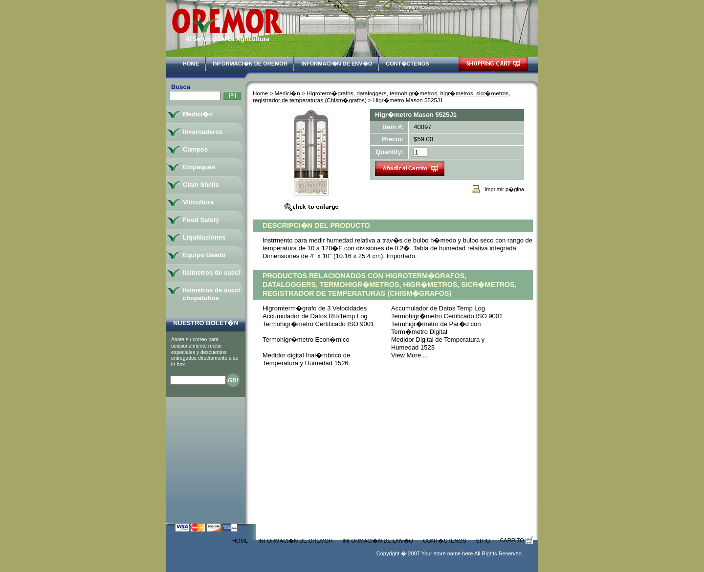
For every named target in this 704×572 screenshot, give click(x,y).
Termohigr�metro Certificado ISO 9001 (447, 316)
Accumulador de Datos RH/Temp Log (315, 316)
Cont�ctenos (407, 63)
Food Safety (201, 219)
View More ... (409, 355)
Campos (195, 149)
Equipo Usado (204, 255)
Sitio (483, 541)
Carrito (516, 540)
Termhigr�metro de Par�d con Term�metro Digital (436, 327)
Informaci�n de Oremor (250, 63)
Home (191, 63)
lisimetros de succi (211, 272)
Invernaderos (203, 131)
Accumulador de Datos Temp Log (438, 308)
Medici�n (287, 93)
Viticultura (198, 202)
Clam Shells (201, 184)
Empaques (199, 167)
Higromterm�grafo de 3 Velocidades (315, 308)
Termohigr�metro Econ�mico (306, 339)
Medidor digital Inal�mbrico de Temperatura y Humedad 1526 (306, 359)
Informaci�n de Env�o (336, 63)
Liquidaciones (204, 237)
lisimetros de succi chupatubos (211, 294)
